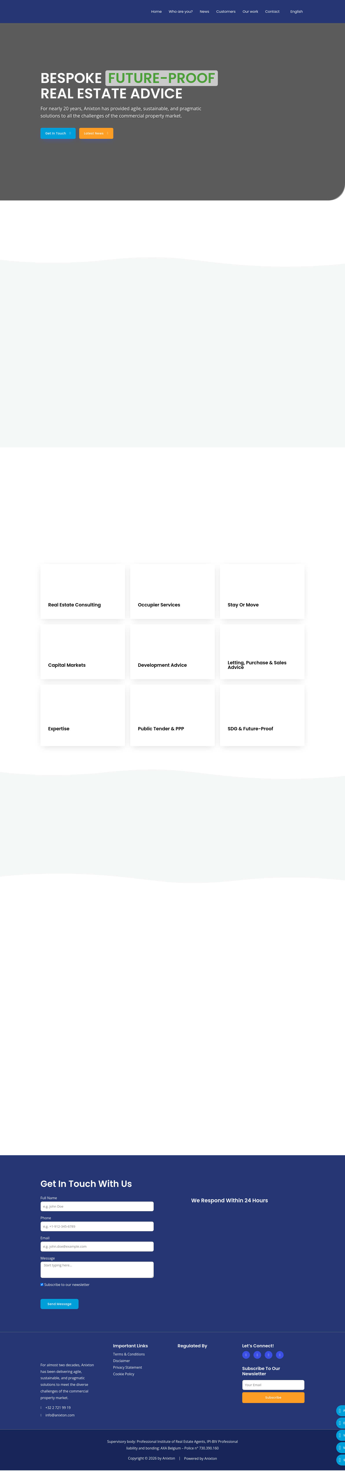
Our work (250, 11)
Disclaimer (121, 1361)
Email (45, 1238)
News (204, 11)
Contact (272, 11)
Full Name (48, 1198)
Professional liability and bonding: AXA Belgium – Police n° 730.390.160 (172, 1448)
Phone (45, 1218)
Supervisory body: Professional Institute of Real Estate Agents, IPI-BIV (172, 1442)
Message (47, 1258)
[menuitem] (295, 12)
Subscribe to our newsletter (67, 1285)
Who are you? (181, 11)
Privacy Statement (128, 1367)
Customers (226, 11)
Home (156, 11)
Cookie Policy (124, 1374)
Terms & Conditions (129, 1354)
